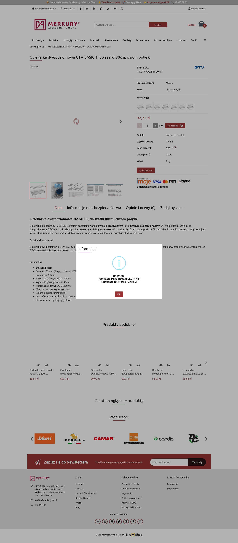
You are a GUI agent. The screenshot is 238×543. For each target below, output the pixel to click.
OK (118, 294)
